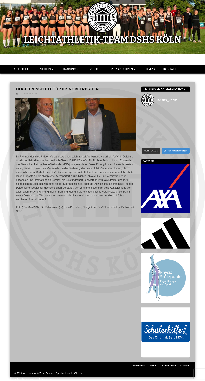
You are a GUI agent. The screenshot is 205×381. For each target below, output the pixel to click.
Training (69, 69)
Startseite (23, 69)
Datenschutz (168, 365)
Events (93, 69)
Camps (150, 69)
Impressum (139, 365)
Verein (45, 69)
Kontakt (170, 69)
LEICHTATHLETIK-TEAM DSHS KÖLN (102, 39)
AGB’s (153, 365)
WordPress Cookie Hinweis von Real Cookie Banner (28, 379)
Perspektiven (122, 69)
